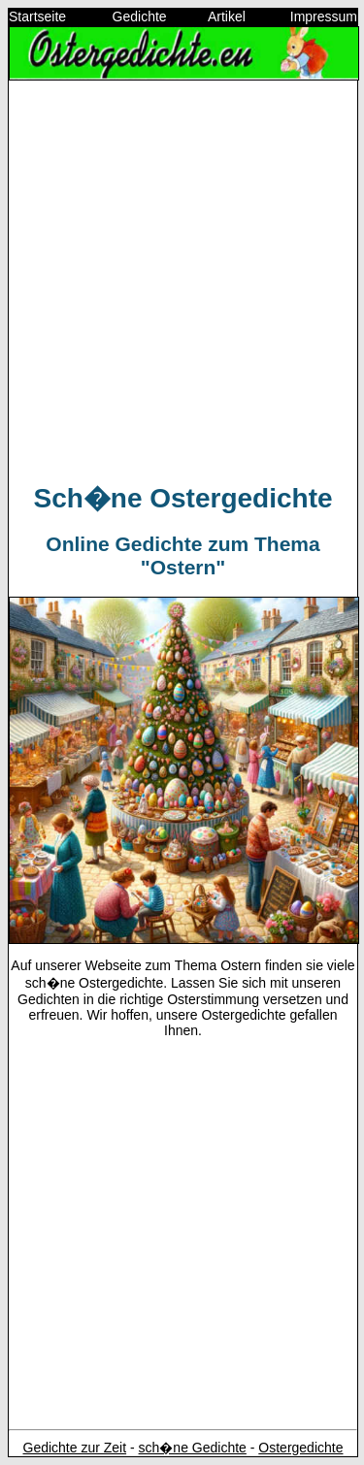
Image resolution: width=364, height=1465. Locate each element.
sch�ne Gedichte (193, 1447)
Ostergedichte (300, 1447)
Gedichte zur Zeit (75, 1447)
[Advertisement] (182, 278)
